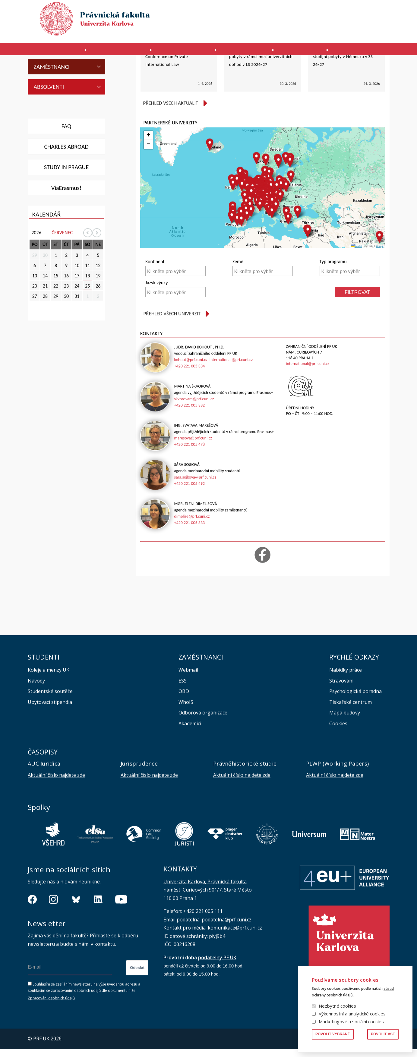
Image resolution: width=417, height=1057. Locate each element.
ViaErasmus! (66, 245)
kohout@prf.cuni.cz (190, 416)
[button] (242, 243)
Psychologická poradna (355, 748)
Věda (306, 52)
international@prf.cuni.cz (231, 416)
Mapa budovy (344, 769)
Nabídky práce (345, 727)
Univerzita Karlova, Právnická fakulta (205, 938)
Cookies (338, 780)
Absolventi (49, 143)
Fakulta (43, 52)
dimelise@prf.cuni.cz (192, 573)
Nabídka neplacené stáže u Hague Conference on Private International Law (177, 113)
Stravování (341, 737)
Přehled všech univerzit (171, 370)
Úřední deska (320, 32)
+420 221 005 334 (189, 423)
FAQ (66, 183)
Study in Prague (66, 224)
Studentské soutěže (50, 748)
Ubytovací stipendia (50, 759)
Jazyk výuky (156, 339)
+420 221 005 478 (189, 501)
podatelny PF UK (217, 1014)
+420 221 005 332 (189, 462)
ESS (182, 737)
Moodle (253, 32)
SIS (271, 32)
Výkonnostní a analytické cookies (352, 1014)
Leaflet (356, 303)
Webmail (188, 727)
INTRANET (290, 32)
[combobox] (175, 328)
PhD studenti (52, 104)
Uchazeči (112, 52)
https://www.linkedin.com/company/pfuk (98, 956)
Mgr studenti (53, 84)
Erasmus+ (350, 32)
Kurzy (246, 52)
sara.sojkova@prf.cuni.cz (195, 534)
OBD (183, 748)
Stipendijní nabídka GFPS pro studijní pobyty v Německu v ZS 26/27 (343, 113)
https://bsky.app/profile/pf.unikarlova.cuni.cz (76, 956)
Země (237, 319)
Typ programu (333, 319)
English (385, 21)
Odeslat (137, 1025)
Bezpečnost (378, 32)
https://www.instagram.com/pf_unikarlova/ (53, 956)
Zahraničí (371, 52)
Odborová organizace (202, 769)
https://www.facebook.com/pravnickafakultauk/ (32, 956)
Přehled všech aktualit (170, 160)
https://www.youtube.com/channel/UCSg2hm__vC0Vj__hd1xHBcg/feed (121, 956)
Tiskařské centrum (350, 759)
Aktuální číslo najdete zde (56, 832)
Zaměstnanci (52, 123)
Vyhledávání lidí (375, 10)
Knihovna (343, 10)
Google (379, 303)
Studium (181, 52)
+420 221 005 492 (189, 540)
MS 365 (231, 32)
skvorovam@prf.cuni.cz (194, 455)
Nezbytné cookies (337, 1006)
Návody (36, 737)
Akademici (189, 780)
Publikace (317, 10)
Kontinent (155, 319)
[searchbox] (176, 328)
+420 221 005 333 (189, 579)
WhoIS (185, 759)
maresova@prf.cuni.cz (193, 495)
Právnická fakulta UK (29, 67)
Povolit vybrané (332, 1034)
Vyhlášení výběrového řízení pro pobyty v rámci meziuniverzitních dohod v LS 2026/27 (260, 113)
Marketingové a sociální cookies (351, 1021)
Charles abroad (66, 203)
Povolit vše (383, 1034)
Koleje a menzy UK (48, 727)
